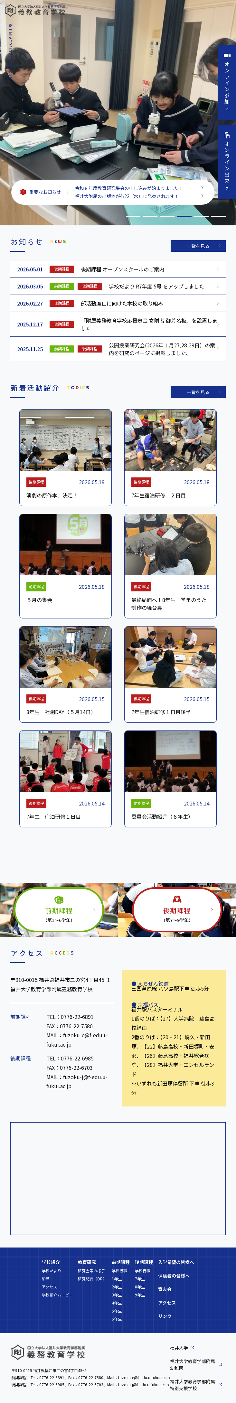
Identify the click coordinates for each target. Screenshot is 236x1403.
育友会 (165, 1289)
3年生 (117, 1294)
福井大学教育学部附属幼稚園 (192, 1364)
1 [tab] (133, 216)
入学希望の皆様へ (176, 1262)
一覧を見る (198, 246)
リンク (165, 1316)
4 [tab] (184, 216)
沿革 (46, 1278)
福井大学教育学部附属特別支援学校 (192, 1384)
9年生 (140, 1294)
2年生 (117, 1286)
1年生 (117, 1278)
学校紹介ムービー (57, 1294)
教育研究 (87, 1262)
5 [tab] (201, 216)
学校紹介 (51, 1262)
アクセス (49, 1286)
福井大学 (179, 1347)
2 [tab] (150, 216)
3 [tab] (167, 216)
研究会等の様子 (91, 1270)
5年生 (117, 1311)
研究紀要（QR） (92, 1278)
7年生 (140, 1278)
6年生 (117, 1319)
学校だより (51, 1270)
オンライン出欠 (227, 162)
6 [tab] (218, 216)
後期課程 (144, 1262)
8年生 (140, 1286)
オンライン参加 (227, 82)
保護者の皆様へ (174, 1275)
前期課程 (121, 1262)
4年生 (117, 1302)
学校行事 (119, 1270)
